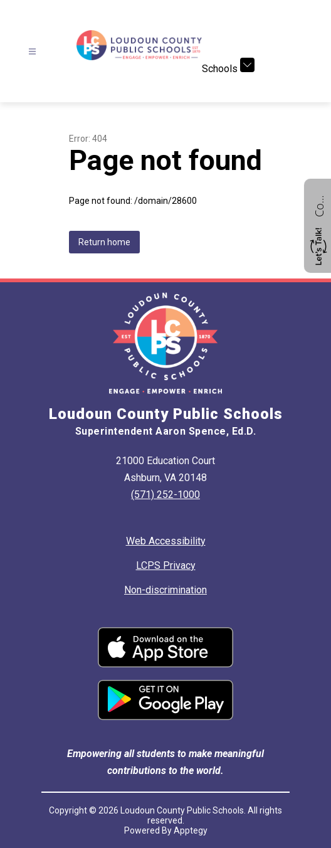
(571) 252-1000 (165, 495)
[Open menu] (32, 52)
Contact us (319, 204)
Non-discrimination (165, 590)
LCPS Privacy (166, 565)
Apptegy (191, 830)
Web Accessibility (166, 541)
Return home (104, 242)
